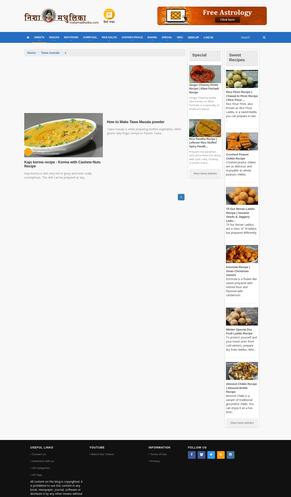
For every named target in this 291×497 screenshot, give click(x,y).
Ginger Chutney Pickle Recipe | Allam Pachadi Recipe (203, 88)
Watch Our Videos (102, 442)
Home (31, 52)
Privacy (155, 449)
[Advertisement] (105, 86)
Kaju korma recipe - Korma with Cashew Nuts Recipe (61, 164)
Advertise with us (43, 449)
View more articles (205, 173)
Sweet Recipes (237, 57)
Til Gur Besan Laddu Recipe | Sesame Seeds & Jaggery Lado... (242, 212)
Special (199, 54)
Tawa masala (50, 52)
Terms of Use (158, 442)
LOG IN (208, 37)
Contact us (39, 442)
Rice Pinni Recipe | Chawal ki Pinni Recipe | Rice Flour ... (241, 96)
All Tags (37, 462)
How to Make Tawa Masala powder (135, 122)
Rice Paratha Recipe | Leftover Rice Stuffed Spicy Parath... (202, 142)
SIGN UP (193, 37)
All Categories (41, 456)
